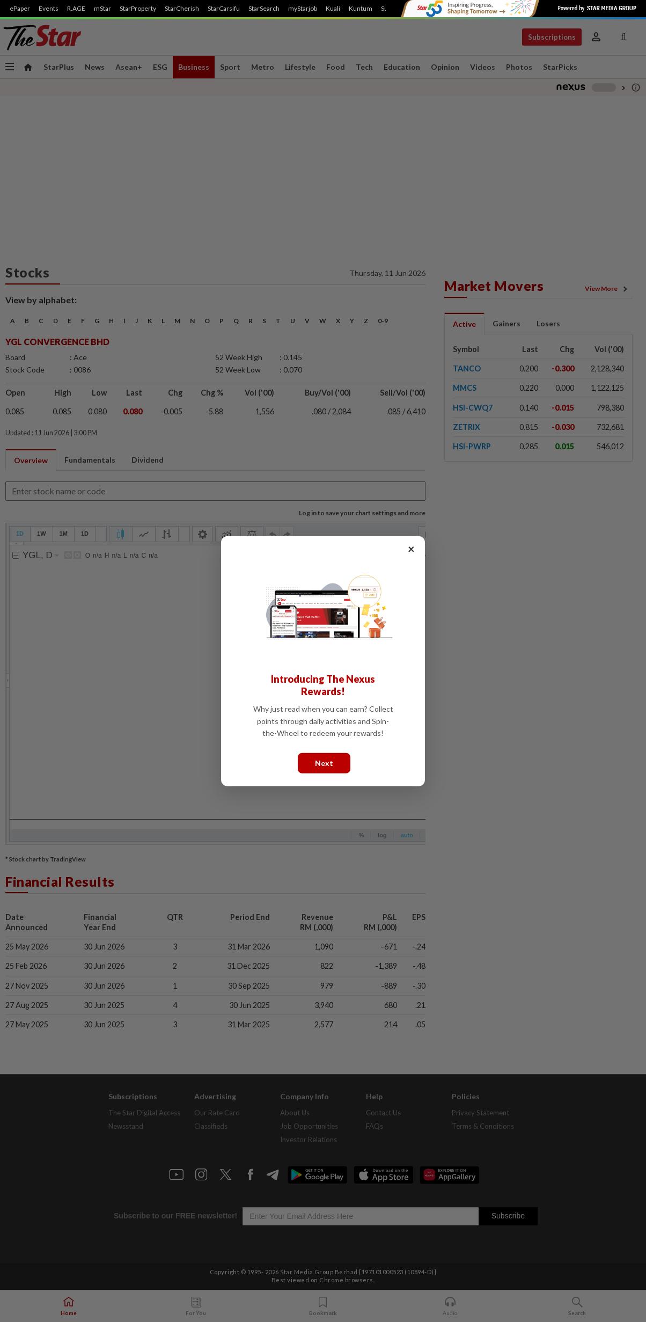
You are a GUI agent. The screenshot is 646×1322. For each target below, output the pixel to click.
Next (324, 762)
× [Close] (411, 548)
